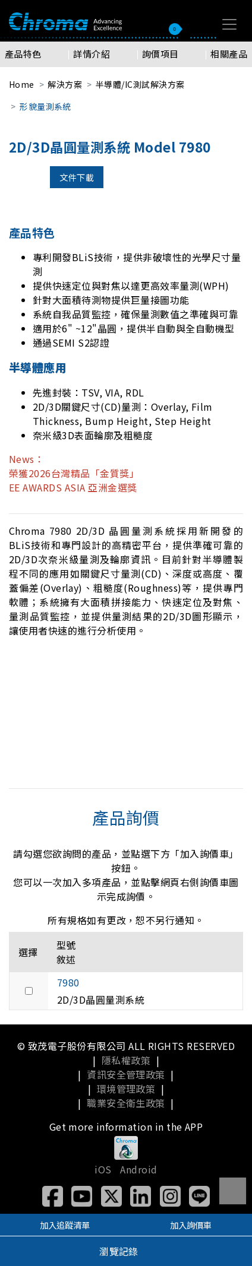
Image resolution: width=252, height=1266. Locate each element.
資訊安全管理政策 (126, 1074)
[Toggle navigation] (229, 24)
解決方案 (65, 84)
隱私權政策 (126, 1060)
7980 (68, 982)
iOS (102, 1169)
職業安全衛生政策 (126, 1103)
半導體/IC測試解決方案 (140, 84)
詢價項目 (160, 53)
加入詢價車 (191, 1225)
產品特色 (23, 53)
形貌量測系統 (45, 106)
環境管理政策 (126, 1088)
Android (138, 1169)
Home (21, 84)
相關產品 (228, 53)
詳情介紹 (91, 53)
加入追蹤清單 (65, 1225)
